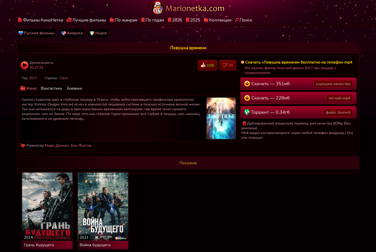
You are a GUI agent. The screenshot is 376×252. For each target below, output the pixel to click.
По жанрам (126, 20)
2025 (195, 20)
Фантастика (51, 88)
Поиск (246, 20)
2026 (177, 20)
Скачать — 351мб (298, 84)
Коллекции (220, 20)
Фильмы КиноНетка (43, 20)
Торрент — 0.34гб (298, 112)
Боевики (74, 88)
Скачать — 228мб (298, 98)
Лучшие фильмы (89, 20)
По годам (154, 20)
